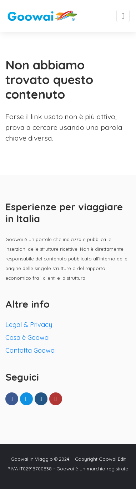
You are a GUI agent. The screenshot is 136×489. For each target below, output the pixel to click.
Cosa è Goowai (27, 337)
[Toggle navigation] (123, 16)
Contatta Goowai (30, 350)
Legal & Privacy (28, 325)
